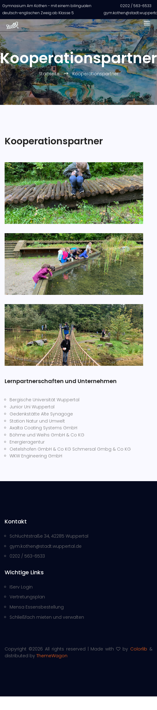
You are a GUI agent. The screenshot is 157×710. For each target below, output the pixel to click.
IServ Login (21, 587)
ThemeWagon (51, 656)
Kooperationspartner (95, 74)
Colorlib (138, 649)
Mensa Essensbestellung (37, 607)
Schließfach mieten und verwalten (47, 617)
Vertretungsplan (27, 597)
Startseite (50, 74)
